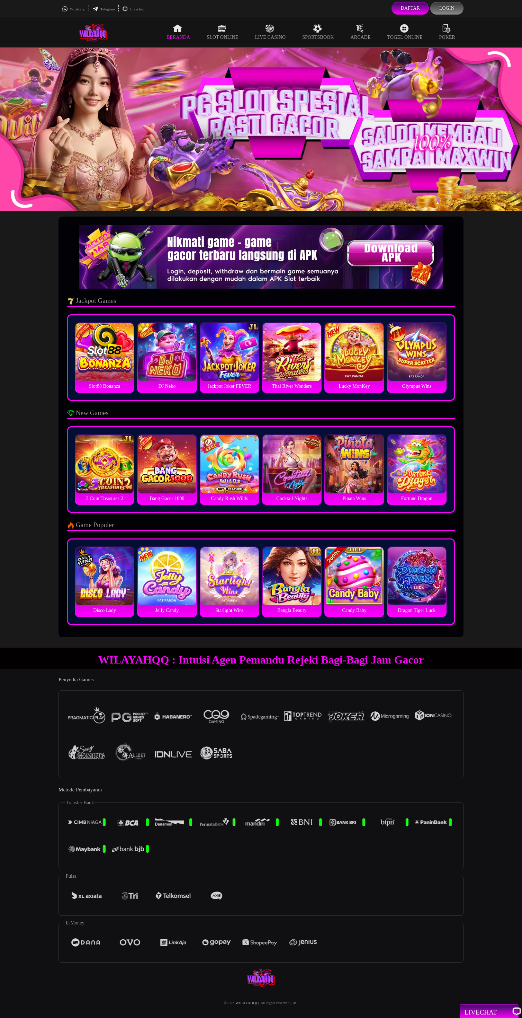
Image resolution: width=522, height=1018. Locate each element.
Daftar (410, 8)
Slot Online (222, 32)
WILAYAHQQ (247, 1003)
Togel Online (405, 32)
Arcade (361, 32)
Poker (447, 32)
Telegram (103, 9)
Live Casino (270, 32)
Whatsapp (73, 9)
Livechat (133, 9)
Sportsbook (318, 32)
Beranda (178, 32)
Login (446, 8)
